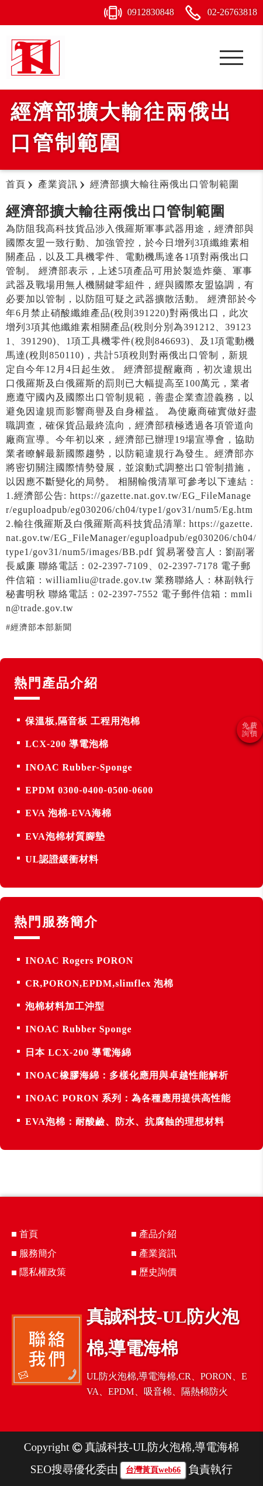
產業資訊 (158, 1253)
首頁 (28, 1234)
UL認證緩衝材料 (62, 859)
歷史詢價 (158, 1272)
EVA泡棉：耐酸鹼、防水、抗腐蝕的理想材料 (124, 1122)
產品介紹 (158, 1234)
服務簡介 (38, 1253)
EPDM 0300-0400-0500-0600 (89, 790)
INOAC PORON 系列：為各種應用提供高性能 (128, 1098)
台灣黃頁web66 (153, 1470)
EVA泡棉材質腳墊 (65, 836)
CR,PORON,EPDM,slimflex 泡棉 (99, 983)
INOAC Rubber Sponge (78, 1029)
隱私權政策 (42, 1272)
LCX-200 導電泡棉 (67, 744)
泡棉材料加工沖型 (65, 1006)
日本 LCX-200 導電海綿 (78, 1052)
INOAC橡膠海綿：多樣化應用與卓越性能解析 (126, 1075)
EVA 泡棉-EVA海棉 (68, 813)
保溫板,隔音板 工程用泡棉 (82, 721)
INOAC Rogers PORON (79, 960)
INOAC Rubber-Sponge (78, 767)
